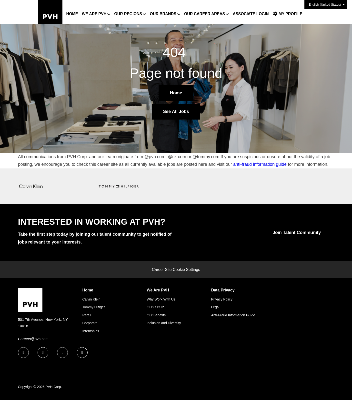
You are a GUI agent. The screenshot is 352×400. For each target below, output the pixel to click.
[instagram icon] (82, 352)
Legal (215, 307)
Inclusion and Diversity (164, 323)
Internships (90, 331)
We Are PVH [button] (94, 14)
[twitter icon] (62, 352)
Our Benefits (156, 315)
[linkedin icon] (43, 352)
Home (72, 14)
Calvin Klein (91, 299)
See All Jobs (176, 111)
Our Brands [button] (163, 14)
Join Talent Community (297, 232)
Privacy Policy (221, 299)
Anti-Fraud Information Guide (233, 315)
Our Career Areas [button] (204, 14)
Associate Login (251, 14)
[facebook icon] (23, 352)
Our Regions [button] (128, 14)
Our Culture (155, 307)
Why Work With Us (161, 299)
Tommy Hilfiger (93, 307)
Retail (86, 315)
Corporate (90, 323)
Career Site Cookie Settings (176, 269)
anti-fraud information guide (260, 164)
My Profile (287, 14)
